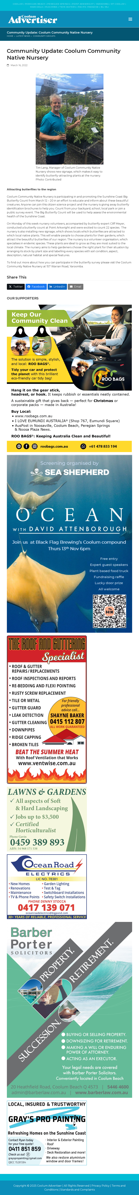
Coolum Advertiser (49, 1185)
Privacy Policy (101, 1185)
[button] (130, 19)
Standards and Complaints (77, 1189)
